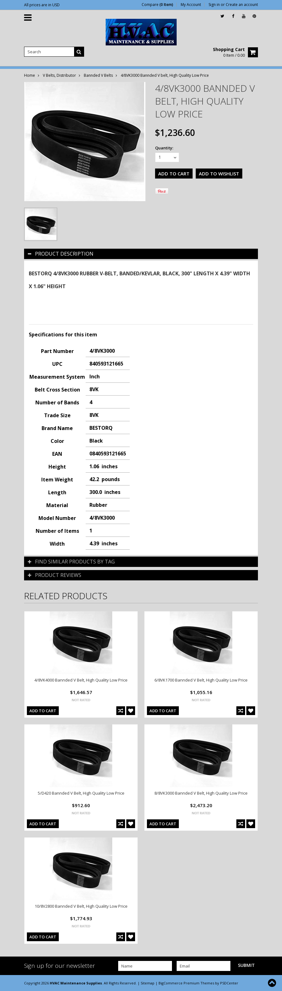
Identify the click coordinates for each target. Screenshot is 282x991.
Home (29, 75)
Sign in (214, 5)
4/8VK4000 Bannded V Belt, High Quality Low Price (81, 680)
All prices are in (42, 5)
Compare (157, 5)
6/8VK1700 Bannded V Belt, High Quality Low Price (201, 680)
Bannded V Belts (98, 75)
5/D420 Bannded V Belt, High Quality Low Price (81, 793)
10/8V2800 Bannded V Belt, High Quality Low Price (81, 906)
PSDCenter (229, 983)
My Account (191, 5)
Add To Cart (42, 710)
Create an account (242, 5)
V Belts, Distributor (59, 75)
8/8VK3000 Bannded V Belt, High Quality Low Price (201, 793)
